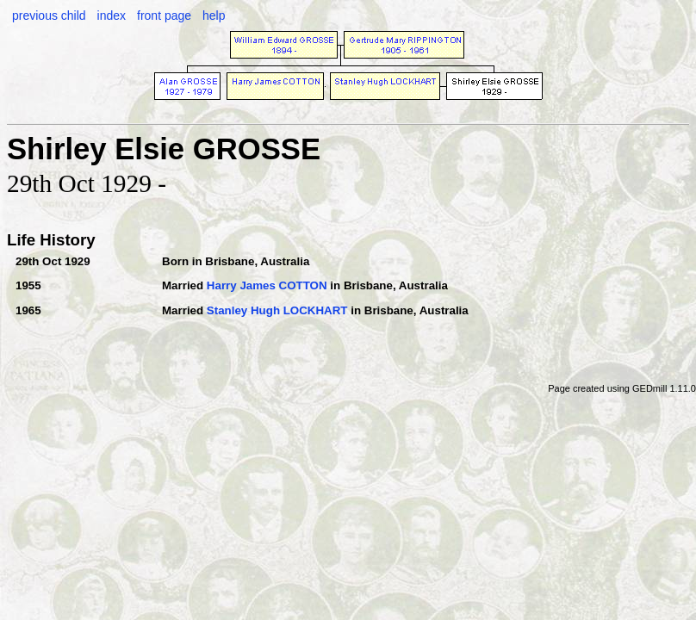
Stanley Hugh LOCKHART (277, 310)
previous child (49, 15)
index (111, 15)
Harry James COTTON (267, 285)
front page (164, 15)
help (213, 15)
